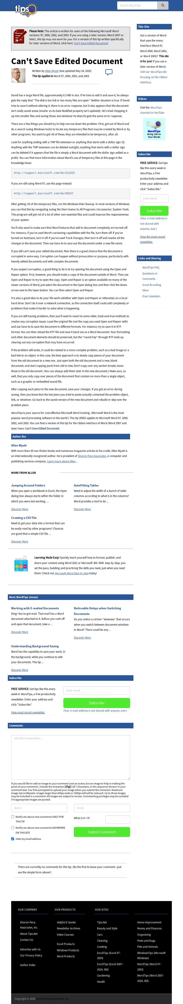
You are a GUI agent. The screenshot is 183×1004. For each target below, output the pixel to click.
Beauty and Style (107, 928)
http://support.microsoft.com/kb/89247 (43, 193)
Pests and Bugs (146, 941)
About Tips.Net (28, 934)
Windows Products (68, 950)
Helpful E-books (66, 922)
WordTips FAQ (150, 267)
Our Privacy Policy (31, 955)
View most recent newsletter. (28, 712)
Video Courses (65, 935)
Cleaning (102, 941)
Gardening (103, 975)
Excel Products (66, 944)
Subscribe (96, 702)
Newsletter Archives (68, 928)
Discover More (19, 509)
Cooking (102, 947)
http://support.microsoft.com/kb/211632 (44, 173)
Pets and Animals (147, 947)
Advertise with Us (30, 949)
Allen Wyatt (51, 71)
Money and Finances (149, 928)
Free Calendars (151, 296)
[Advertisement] (159, 380)
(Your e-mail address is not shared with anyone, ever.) (95, 711)
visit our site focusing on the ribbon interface (153, 77)
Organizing (144, 935)
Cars (99, 935)
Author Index (27, 965)
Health (101, 982)
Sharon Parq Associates (92, 456)
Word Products (66, 956)
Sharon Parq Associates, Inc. (53, 999)
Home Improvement (149, 922)
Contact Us (26, 940)
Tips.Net (102, 922)
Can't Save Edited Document (91, 43)
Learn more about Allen (61, 461)
